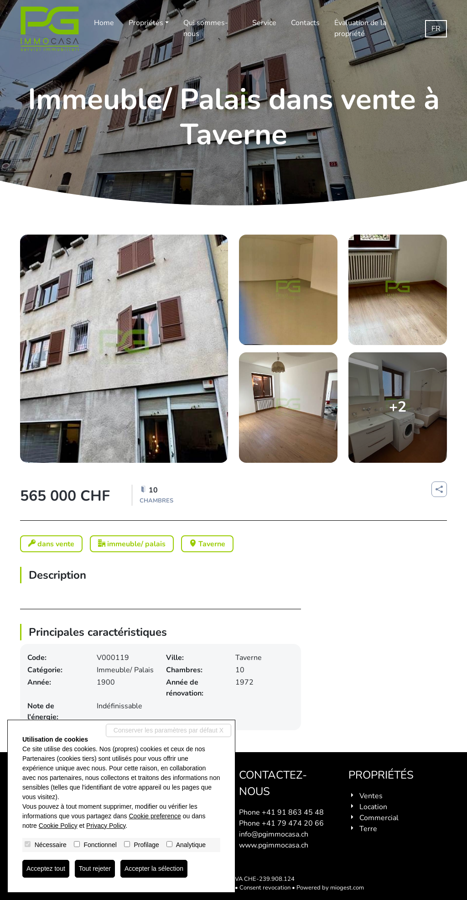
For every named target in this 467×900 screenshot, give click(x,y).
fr (436, 29)
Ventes (371, 796)
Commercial (379, 818)
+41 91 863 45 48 (293, 812)
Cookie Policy (58, 825)
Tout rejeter (95, 868)
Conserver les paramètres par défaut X (168, 730)
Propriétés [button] (146, 23)
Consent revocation (265, 888)
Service (264, 23)
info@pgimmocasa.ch (273, 834)
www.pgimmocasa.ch (273, 845)
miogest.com (347, 888)
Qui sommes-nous (205, 28)
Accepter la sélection (154, 868)
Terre (368, 829)
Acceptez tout (45, 868)
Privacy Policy (105, 825)
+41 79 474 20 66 (293, 823)
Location (373, 807)
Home (104, 23)
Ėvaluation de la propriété (360, 28)
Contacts (305, 23)
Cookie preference (155, 816)
